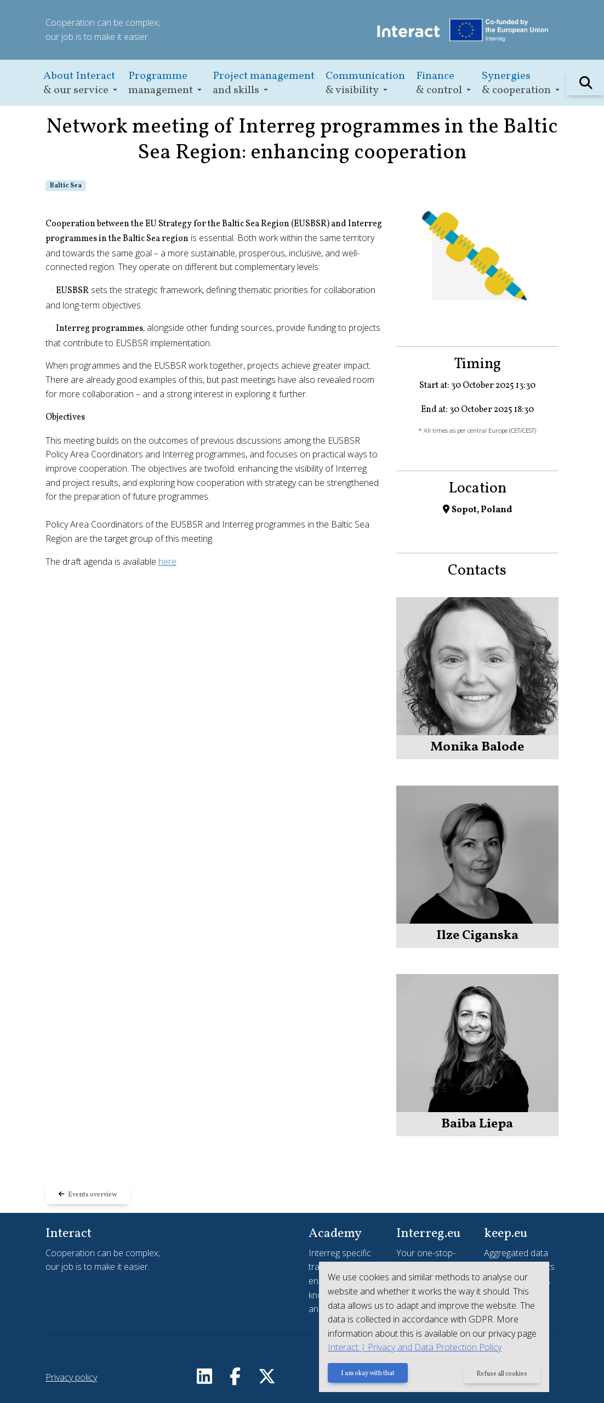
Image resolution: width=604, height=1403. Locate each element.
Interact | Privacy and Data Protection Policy (415, 1347)
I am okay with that (368, 1374)
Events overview (88, 1194)
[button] (80, 83)
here (167, 562)
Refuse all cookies (501, 1374)
